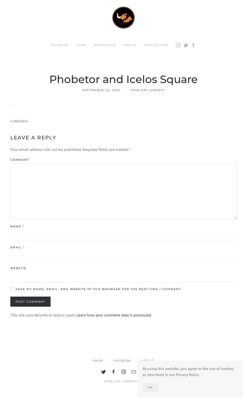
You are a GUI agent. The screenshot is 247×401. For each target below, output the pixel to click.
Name (17, 226)
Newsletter (156, 45)
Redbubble (105, 45)
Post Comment (30, 301)
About (130, 45)
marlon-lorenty (148, 90)
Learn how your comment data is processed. (114, 314)
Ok (150, 387)
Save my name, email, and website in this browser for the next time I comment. (96, 289)
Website (18, 268)
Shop (81, 45)
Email (17, 247)
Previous (19, 121)
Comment (19, 160)
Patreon (60, 45)
